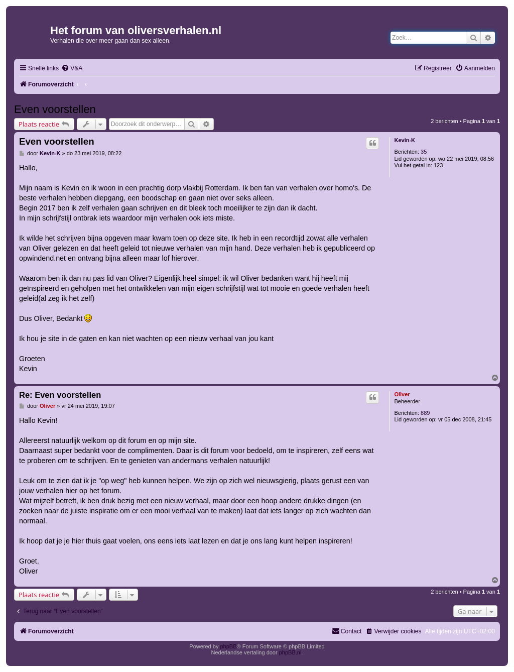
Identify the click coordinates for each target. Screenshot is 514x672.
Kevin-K (404, 140)
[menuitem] (71, 68)
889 (425, 413)
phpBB (228, 646)
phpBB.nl (290, 652)
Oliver (402, 394)
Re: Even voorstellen (60, 394)
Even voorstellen (55, 109)
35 (424, 152)
